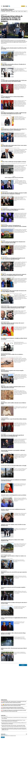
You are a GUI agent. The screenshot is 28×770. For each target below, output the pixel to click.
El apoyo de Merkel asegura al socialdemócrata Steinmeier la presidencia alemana (13, 480)
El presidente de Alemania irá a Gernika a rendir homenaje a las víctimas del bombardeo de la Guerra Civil (13, 113)
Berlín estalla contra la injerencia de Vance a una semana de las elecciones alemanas (14, 146)
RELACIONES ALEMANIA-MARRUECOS (5, 353)
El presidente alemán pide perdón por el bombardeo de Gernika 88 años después (13, 65)
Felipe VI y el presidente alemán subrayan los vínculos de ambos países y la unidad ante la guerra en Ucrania (13, 275)
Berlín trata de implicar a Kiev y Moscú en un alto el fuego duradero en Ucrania (13, 633)
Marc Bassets (3, 131)
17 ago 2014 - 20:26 (10, 635)
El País (2, 39)
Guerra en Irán (8, 11)
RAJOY (22, 11)
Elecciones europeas (4, 224)
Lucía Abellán (3, 574)
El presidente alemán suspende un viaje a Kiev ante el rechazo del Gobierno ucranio (12, 323)
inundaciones (3, 369)
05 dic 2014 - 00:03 (9, 620)
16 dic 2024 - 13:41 (10, 195)
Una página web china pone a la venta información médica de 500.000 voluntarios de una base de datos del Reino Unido (13, 711)
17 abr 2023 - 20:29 (11, 244)
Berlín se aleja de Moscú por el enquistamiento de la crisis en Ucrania (14, 618)
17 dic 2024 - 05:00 (15, 179)
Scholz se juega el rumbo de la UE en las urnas (14, 177)
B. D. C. (2, 115)
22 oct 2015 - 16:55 (9, 558)
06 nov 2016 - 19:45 (9, 496)
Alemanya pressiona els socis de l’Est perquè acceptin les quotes (13, 588)
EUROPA (2, 160)
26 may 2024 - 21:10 (11, 228)
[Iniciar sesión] (26, 6)
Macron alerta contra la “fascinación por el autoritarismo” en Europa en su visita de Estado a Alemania (13, 226)
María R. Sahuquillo (8, 163)
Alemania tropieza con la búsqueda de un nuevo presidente (13, 495)
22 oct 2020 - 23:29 (13, 389)
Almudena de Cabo (3, 228)
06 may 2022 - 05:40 (11, 309)
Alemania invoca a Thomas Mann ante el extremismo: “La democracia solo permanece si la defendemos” (13, 130)
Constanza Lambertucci (4, 389)
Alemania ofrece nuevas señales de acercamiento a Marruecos (12, 355)
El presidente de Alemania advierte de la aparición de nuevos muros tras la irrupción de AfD (12, 436)
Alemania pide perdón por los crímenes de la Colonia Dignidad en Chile (12, 540)
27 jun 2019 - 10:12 (10, 405)
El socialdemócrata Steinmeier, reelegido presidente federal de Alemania (14, 339)
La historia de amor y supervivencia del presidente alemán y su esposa (14, 419)
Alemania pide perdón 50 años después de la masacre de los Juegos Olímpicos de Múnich (13, 291)
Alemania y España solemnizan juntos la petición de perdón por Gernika (13, 48)
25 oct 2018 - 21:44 (10, 421)
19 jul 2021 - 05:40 (11, 373)
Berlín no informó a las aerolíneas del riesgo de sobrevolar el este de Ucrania (14, 603)
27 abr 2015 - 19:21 (9, 605)
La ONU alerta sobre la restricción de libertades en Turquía (13, 465)
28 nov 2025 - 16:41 (6, 39)
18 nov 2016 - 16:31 (12, 467)
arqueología (3, 385)
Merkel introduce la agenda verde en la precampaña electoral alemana (12, 371)
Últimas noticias (4, 699)
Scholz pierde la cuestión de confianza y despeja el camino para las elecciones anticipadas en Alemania (14, 193)
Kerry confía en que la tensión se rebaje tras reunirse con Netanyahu (13, 556)
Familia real (2, 79)
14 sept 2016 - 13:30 (9, 527)
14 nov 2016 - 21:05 (9, 482)
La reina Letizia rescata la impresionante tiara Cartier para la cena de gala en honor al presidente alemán (14, 81)
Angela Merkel (3, 240)
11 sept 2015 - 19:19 (11, 574)
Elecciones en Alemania (4, 191)
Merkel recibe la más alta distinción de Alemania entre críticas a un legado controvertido (13, 242)
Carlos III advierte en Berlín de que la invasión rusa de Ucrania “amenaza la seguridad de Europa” (13, 259)
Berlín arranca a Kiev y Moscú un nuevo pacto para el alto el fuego (14, 649)
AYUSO (16, 11)
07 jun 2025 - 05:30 (10, 131)
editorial (14, 176)
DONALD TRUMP (13, 11)
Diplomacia (2, 111)
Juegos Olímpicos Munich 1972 (5, 289)
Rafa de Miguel (13, 163)
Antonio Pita (8, 293)
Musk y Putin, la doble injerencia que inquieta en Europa (13, 161)
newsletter (3, 734)
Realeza (2, 95)
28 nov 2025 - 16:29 (11, 50)
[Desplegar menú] (2, 6)
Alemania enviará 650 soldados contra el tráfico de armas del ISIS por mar (13, 525)
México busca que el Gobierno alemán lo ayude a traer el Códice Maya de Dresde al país (13, 387)
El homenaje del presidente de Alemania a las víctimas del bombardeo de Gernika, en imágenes (12, 18)
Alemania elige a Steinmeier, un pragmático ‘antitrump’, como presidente (13, 451)
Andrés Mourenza (3, 467)
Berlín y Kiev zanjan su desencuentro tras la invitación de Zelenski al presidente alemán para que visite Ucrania (13, 307)
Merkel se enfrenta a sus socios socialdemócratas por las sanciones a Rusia (13, 510)
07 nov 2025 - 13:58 (8, 115)
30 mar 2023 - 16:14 (11, 260)
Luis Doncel (2, 482)
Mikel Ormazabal (3, 50)
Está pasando (3, 11)
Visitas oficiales (3, 273)
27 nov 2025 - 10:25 (8, 99)
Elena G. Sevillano (3, 244)
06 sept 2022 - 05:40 (18, 293)
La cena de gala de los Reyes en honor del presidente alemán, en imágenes (12, 97)
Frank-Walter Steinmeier (7, 9)
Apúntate (2, 737)
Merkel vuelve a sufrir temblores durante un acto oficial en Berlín (13, 403)
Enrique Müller (3, 325)
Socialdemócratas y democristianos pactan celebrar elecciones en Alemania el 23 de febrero (12, 210)
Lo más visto (3, 715)
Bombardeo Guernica (4, 14)
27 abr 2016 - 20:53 (10, 542)
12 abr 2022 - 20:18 (10, 325)
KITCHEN (19, 11)
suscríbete (23, 6)
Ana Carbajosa (3, 405)
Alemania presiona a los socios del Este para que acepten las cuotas (14, 573)
